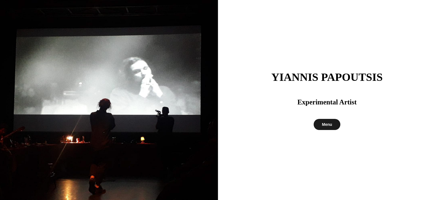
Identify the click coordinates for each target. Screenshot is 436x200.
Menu (327, 124)
